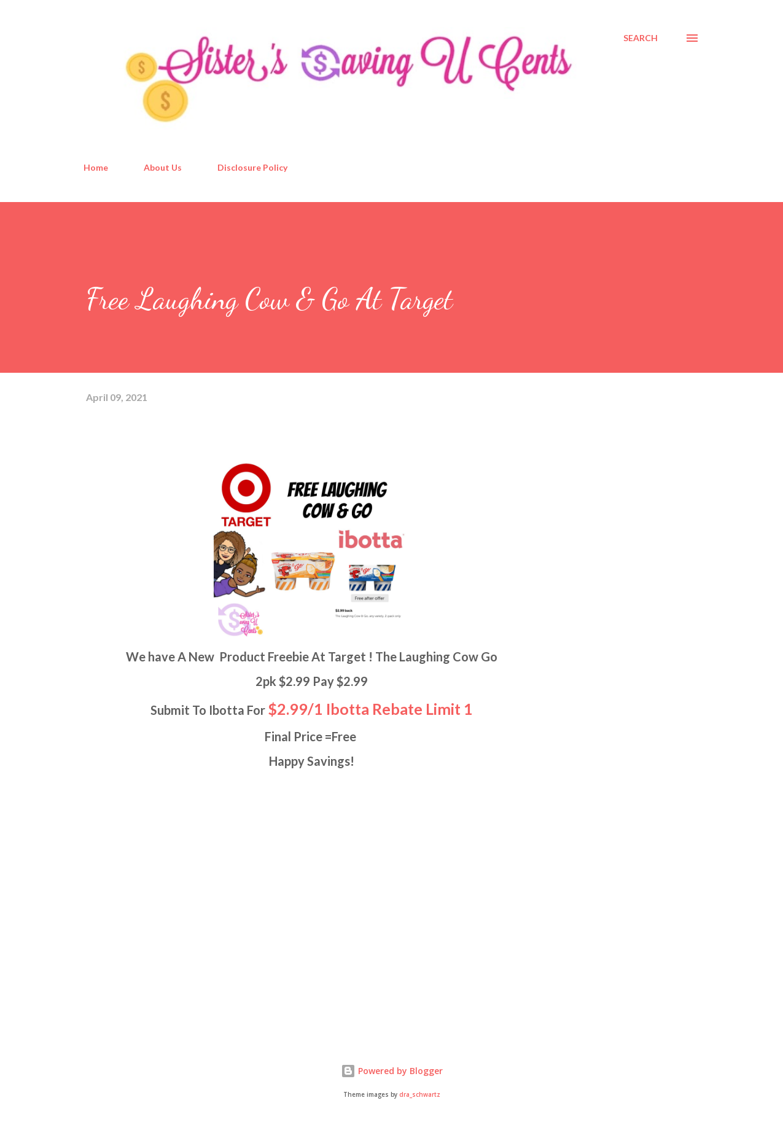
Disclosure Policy (252, 167)
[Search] (640, 38)
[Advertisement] (178, 884)
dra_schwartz (419, 1095)
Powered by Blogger (392, 1071)
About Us (163, 167)
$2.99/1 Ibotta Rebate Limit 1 (370, 708)
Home (96, 167)
